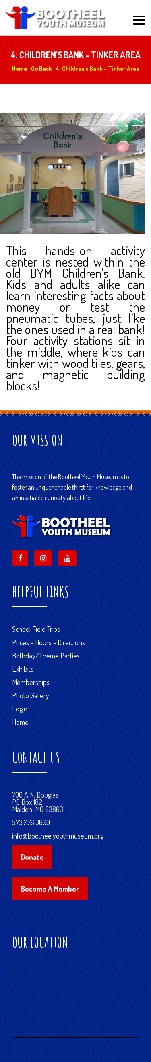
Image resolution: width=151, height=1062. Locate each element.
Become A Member (50, 888)
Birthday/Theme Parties (46, 655)
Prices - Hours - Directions (48, 642)
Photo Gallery (30, 695)
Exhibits (22, 668)
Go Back (41, 68)
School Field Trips (36, 629)
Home (19, 68)
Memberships (31, 682)
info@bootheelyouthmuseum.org (57, 835)
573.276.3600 (31, 822)
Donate (32, 857)
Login (19, 708)
